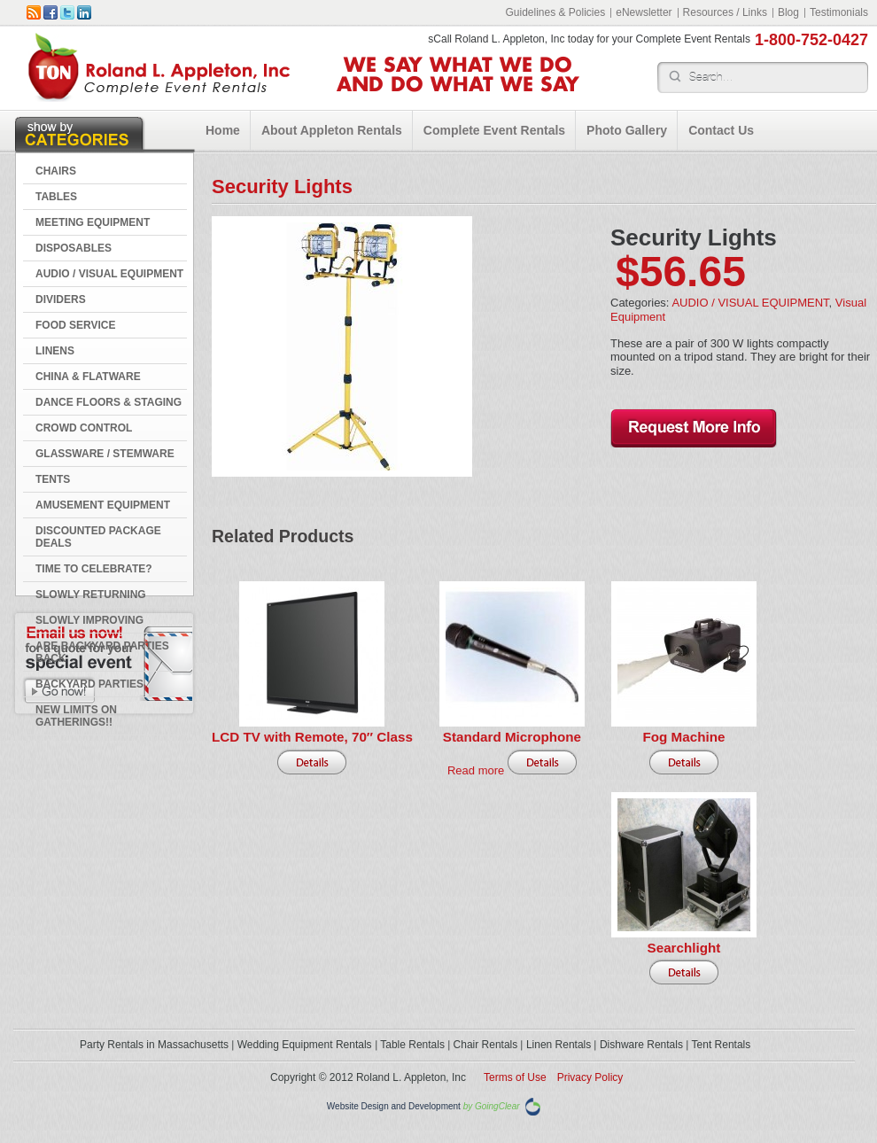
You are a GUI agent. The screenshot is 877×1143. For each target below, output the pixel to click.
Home (223, 130)
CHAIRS (55, 171)
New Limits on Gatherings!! (76, 716)
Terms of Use (515, 1077)
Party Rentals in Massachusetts (154, 1044)
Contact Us (721, 130)
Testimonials (839, 12)
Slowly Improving (89, 620)
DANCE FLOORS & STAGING (108, 402)
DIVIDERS (60, 299)
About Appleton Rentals (331, 130)
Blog (788, 12)
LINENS (54, 351)
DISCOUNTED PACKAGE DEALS (98, 537)
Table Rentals (412, 1044)
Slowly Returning (90, 594)
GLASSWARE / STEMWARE (105, 453)
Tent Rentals (721, 1044)
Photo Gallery (626, 130)
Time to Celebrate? (93, 569)
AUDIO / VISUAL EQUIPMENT (109, 274)
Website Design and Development (394, 1107)
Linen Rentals (558, 1044)
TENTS (52, 479)
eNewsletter (643, 12)
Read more (475, 770)
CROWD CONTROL (83, 428)
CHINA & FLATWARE (88, 376)
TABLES (56, 196)
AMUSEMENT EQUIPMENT (102, 505)
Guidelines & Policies (555, 12)
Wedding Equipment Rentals (304, 1044)
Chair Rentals (486, 1044)
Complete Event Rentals (494, 130)
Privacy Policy (590, 1077)
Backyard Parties (89, 684)
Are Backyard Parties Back (102, 652)
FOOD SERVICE (75, 325)
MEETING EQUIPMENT (92, 222)
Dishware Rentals (641, 1044)
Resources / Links (725, 12)
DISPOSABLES (73, 248)
